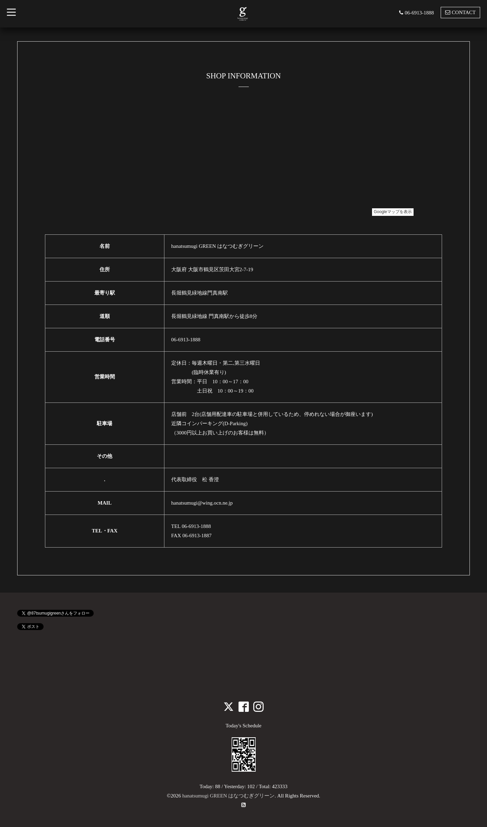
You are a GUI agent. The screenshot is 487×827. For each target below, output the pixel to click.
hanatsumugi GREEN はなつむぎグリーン (228, 795)
